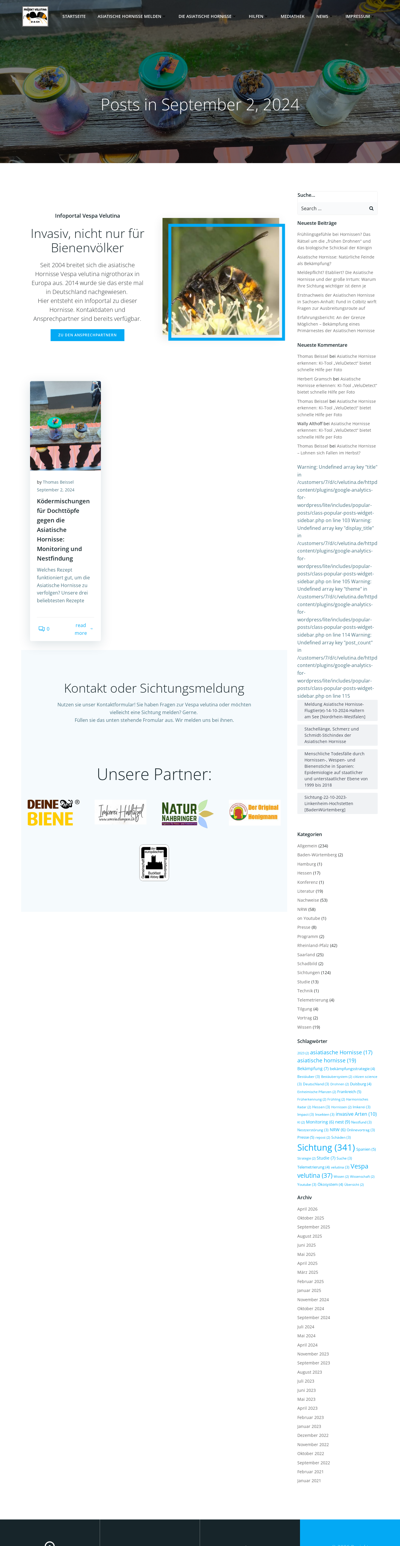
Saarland (305, 902)
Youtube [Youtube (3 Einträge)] (305, 1131)
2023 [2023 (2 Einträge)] (302, 1000)
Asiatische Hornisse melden (134, 16)
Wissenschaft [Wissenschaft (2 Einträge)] (361, 1124)
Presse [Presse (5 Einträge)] (304, 1084)
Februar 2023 (309, 1364)
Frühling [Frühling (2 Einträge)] (335, 1047)
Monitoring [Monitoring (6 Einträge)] (310, 1069)
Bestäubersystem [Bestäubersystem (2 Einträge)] (335, 1024)
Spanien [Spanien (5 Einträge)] (365, 1096)
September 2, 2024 (57, 501)
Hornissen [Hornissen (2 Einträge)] (330, 1054)
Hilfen (261, 16)
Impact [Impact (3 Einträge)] (368, 1054)
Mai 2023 (305, 1346)
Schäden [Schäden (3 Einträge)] (340, 1084)
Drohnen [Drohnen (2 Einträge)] (338, 1031)
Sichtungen (307, 920)
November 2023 (312, 1301)
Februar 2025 (309, 1228)
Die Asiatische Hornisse (210, 16)
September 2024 (312, 1265)
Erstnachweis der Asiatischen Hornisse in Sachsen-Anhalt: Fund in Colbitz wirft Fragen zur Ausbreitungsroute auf (337, 300)
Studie (302, 929)
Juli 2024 (304, 1274)
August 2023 (308, 1319)
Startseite (76, 16)
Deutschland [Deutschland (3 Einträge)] (315, 1031)
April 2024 (306, 1292)
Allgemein (306, 793)
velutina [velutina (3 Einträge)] (339, 1114)
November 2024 (312, 1247)
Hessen (303, 820)
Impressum (362, 16)
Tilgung (303, 956)
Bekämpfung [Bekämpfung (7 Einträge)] (311, 1016)
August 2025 (308, 1183)
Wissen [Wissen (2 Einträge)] (340, 1124)
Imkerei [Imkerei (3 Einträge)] (350, 1054)
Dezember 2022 (311, 1383)
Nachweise (307, 847)
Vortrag (303, 965)
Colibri (355, 1518)
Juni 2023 (305, 1337)
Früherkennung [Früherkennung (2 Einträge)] (310, 1047)
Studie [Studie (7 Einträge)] (324, 1105)
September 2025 (312, 1174)
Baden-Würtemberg (316, 802)
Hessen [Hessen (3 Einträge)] (310, 1054)
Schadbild (306, 911)
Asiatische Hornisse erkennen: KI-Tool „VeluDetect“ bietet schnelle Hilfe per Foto (335, 362)
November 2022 (312, 1392)
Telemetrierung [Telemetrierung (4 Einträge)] (312, 1114)
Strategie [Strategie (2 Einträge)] (305, 1106)
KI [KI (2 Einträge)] (362, 1062)
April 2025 (306, 1210)
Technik (304, 938)
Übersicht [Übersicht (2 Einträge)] (352, 1132)
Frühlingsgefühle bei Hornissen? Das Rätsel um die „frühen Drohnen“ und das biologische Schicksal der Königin (337, 240)
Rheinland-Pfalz (312, 892)
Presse (302, 875)
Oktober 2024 (309, 1256)
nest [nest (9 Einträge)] (332, 1069)
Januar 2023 (308, 1373)
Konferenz (306, 829)
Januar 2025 (308, 1237)
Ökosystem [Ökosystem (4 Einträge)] (329, 1131)
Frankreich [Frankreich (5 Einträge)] (348, 1039)
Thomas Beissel (60, 493)
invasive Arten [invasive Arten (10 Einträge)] (337, 1061)
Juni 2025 (305, 1192)
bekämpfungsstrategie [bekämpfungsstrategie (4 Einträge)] (351, 1016)
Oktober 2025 (309, 1165)
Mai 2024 (305, 1283)
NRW (301, 856)
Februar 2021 (309, 1419)
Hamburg (305, 811)
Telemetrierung (311, 947)
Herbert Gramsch (313, 378)
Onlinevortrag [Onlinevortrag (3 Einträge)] (360, 1077)
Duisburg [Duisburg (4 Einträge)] (359, 1031)
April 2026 (306, 1156)
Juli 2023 (304, 1328)
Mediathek (295, 16)
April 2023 (306, 1355)
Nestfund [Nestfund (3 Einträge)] (351, 1069)
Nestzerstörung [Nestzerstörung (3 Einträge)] (311, 1077)
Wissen (303, 974)
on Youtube (307, 865)
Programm (306, 883)
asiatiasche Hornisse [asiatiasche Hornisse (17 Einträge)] (340, 999)
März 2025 (306, 1219)
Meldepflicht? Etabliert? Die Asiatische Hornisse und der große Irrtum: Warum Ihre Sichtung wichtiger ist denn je (335, 278)
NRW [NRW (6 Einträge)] (336, 1077)
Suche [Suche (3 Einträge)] (343, 1105)
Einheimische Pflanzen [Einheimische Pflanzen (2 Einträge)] (315, 1039)
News (327, 16)
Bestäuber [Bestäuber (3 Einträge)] (307, 1023)
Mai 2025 (305, 1201)
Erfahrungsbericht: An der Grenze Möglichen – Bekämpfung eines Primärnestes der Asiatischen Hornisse (335, 323)
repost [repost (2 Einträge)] (321, 1085)
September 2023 (312, 1310)
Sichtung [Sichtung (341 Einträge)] (325, 1095)
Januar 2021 (308, 1428)
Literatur (304, 838)
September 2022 (312, 1410)
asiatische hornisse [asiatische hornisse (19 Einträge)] (325, 1007)
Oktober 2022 (309, 1400)
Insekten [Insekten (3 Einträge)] (305, 1061)
